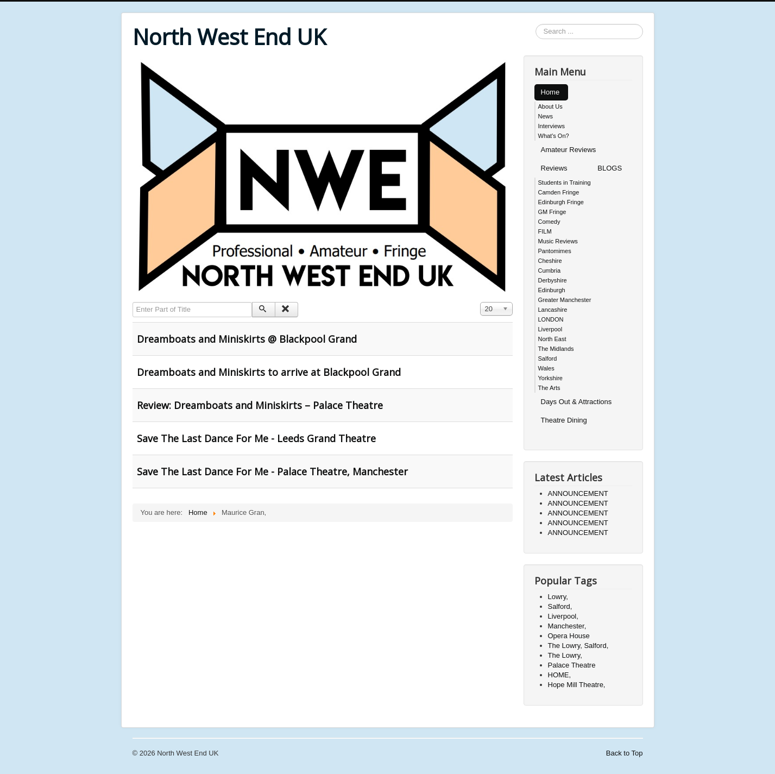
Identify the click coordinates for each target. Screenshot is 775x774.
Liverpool (550, 329)
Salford (547, 358)
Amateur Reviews (568, 150)
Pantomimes (554, 251)
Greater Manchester (564, 300)
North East (552, 339)
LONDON (551, 319)
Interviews (551, 126)
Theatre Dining (564, 420)
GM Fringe (552, 212)
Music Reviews (558, 241)
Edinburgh (551, 290)
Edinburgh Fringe (561, 202)
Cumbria (549, 270)
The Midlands (556, 348)
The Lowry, (565, 655)
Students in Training (564, 182)
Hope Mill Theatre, (577, 685)
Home (550, 92)
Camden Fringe (558, 192)
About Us (550, 106)
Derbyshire (552, 280)
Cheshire (550, 260)
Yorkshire (550, 378)
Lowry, (558, 597)
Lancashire (553, 309)
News (545, 116)
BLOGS (609, 168)
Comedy (549, 221)
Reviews (554, 168)
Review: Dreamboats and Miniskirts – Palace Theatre (260, 405)
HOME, (559, 675)
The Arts (549, 388)
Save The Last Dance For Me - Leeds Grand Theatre (256, 438)
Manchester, (567, 626)
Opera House (569, 636)
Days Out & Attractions (576, 402)
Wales (546, 368)
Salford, (560, 606)
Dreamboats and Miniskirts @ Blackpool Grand (247, 338)
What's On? (553, 136)
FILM (545, 231)
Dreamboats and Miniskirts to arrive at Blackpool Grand (269, 372)
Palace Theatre (572, 665)
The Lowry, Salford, (578, 645)
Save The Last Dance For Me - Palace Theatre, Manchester (272, 471)
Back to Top (624, 753)
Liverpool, (563, 616)
